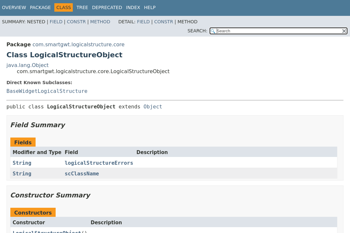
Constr (76, 21)
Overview (14, 7)
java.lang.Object (27, 65)
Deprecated (107, 7)
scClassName (82, 174)
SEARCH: (197, 30)
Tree (82, 7)
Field (56, 21)
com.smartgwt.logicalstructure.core (78, 44)
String (22, 163)
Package (40, 7)
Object (153, 107)
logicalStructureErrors (99, 163)
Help (150, 7)
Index (133, 7)
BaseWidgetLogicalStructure (46, 91)
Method (100, 21)
